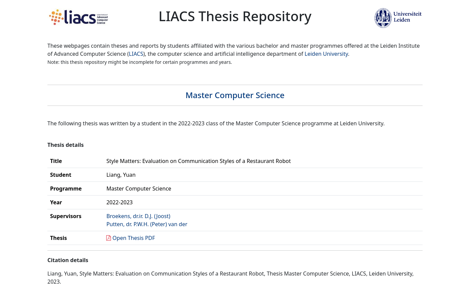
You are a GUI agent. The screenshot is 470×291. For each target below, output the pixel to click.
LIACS (136, 53)
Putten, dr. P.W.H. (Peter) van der (146, 224)
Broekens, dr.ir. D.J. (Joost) (138, 216)
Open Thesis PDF (134, 238)
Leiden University (326, 53)
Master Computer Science (235, 94)
